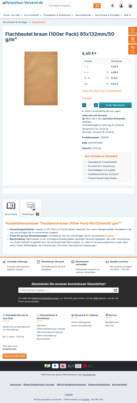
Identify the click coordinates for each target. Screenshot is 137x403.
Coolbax (86, 399)
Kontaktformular (9, 349)
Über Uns (109, 325)
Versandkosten (89, 374)
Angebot (109, 235)
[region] (41, 78)
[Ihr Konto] (121, 5)
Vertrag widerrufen (14, 356)
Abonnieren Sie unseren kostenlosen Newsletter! (68, 284)
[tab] (11, 208)
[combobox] (70, 5)
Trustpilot (87, 98)
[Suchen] (97, 5)
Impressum (41, 325)
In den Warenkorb (115, 105)
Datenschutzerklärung (46, 335)
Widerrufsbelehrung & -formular (51, 329)
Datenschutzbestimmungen (45, 298)
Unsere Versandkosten (81, 325)
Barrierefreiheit (43, 339)
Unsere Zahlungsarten (81, 322)
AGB (95, 298)
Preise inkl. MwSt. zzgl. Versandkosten (101, 90)
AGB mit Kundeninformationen (50, 332)
